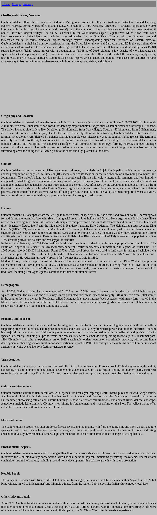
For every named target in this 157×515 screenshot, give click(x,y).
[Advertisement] (78, 90)
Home (6, 4)
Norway (28, 4)
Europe (16, 4)
